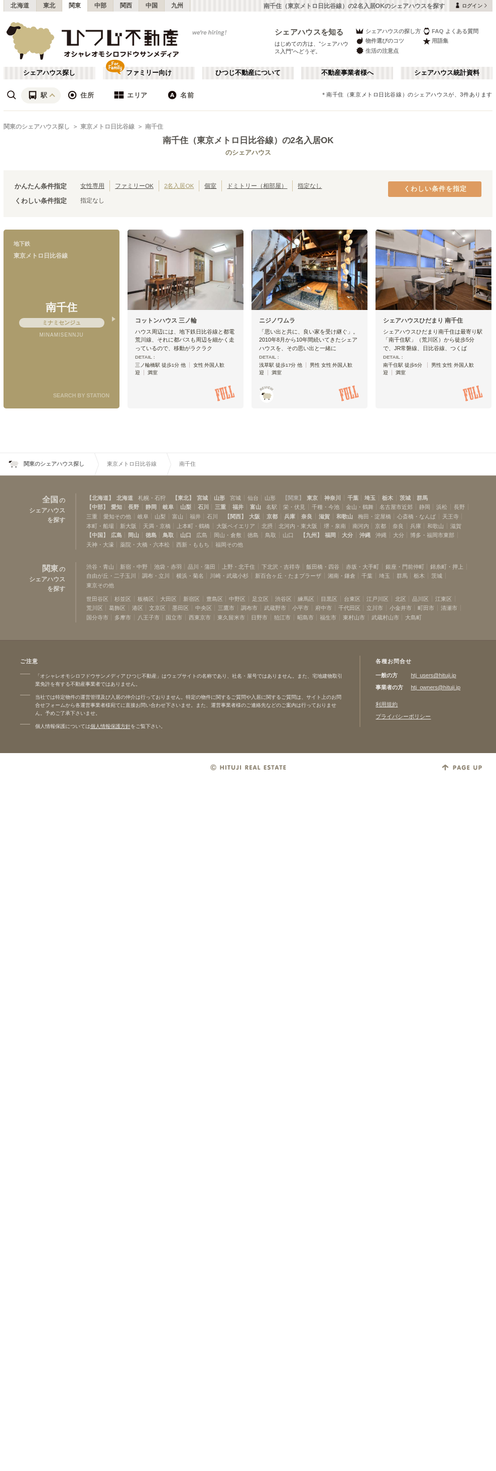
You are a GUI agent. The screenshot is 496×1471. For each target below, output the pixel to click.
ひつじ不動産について (248, 72)
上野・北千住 (238, 567)
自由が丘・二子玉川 (111, 576)
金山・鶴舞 (360, 507)
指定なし (310, 185)
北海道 (20, 5)
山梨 (185, 507)
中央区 (203, 608)
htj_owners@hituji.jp (435, 687)
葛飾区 (117, 608)
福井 (237, 507)
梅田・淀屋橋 (374, 516)
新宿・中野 (134, 567)
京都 (272, 516)
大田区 (168, 599)
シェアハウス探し (49, 72)
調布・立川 (156, 576)
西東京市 (200, 617)
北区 (400, 599)
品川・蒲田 (201, 567)
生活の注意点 (377, 50)
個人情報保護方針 (110, 726)
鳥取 (168, 535)
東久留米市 (231, 617)
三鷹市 (226, 608)
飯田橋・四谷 (322, 567)
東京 (312, 498)
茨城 (405, 498)
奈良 (306, 516)
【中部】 (97, 507)
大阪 (254, 516)
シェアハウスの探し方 (388, 31)
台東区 (352, 599)
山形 (219, 498)
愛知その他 (117, 516)
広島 (116, 535)
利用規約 (387, 704)
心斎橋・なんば (416, 516)
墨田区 (180, 608)
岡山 (133, 535)
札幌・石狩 (152, 498)
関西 (126, 5)
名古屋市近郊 (396, 507)
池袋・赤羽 (168, 567)
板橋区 (146, 599)
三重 (220, 507)
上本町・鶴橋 (193, 526)
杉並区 (122, 599)
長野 (133, 507)
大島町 (413, 617)
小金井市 (401, 608)
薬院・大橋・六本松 (145, 545)
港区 (137, 608)
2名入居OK (179, 185)
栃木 (387, 498)
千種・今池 (325, 507)
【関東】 (293, 498)
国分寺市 (97, 617)
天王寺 (450, 516)
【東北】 (183, 498)
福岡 (330, 535)
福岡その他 (229, 545)
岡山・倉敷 (227, 535)
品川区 (420, 599)
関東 (75, 5)
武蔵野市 (275, 608)
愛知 (116, 507)
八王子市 (149, 617)
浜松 (441, 507)
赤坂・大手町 (362, 567)
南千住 (154, 126)
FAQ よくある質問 (450, 31)
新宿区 (191, 599)
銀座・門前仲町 (405, 567)
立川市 (374, 608)
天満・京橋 (157, 526)
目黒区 (329, 599)
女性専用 (92, 185)
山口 (185, 535)
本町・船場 (100, 526)
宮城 (202, 498)
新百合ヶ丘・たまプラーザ (288, 576)
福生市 (328, 617)
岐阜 (168, 507)
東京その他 (100, 585)
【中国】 (97, 535)
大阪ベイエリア (235, 526)
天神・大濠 (100, 545)
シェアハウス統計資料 (446, 72)
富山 (255, 507)
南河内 (360, 526)
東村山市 (354, 617)
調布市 (249, 608)
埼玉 (370, 498)
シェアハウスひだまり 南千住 (423, 320)
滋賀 (324, 516)
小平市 (300, 608)
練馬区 (306, 599)
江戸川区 (377, 599)
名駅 (271, 507)
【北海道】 (100, 498)
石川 (203, 507)
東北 (49, 5)
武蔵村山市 (385, 617)
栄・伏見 (294, 507)
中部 (100, 5)
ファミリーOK (134, 185)
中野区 (237, 599)
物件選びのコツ (379, 41)
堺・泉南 (335, 526)
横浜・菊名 (190, 576)
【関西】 (235, 516)
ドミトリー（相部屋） (257, 185)
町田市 (426, 608)
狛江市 (282, 617)
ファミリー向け (149, 72)
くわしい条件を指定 (435, 188)
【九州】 (311, 535)
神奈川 (332, 498)
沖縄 (364, 535)
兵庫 (289, 516)
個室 (210, 185)
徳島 (151, 535)
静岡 (151, 507)
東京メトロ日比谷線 (107, 126)
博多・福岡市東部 (432, 535)
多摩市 (122, 617)
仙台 (253, 498)
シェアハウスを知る (309, 32)
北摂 (267, 526)
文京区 (157, 608)
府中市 (323, 608)
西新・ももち (192, 545)
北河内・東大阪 (298, 526)
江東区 (443, 599)
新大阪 (128, 526)
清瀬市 (449, 608)
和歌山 (344, 516)
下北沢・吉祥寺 (281, 567)
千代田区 (349, 608)
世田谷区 (97, 599)
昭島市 (305, 617)
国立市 (174, 617)
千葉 (352, 498)
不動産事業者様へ (347, 72)
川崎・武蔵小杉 (229, 576)
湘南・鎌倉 (341, 576)
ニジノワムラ (277, 320)
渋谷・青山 (100, 567)
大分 (347, 535)
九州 (177, 5)
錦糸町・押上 (446, 567)
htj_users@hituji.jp (433, 675)
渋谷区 (283, 599)
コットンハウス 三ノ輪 (166, 320)
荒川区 (94, 608)
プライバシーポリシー (403, 716)
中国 (152, 5)
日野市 (259, 617)
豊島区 (214, 599)
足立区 (260, 599)
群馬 (422, 498)
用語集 (435, 41)
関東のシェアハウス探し (37, 126)
